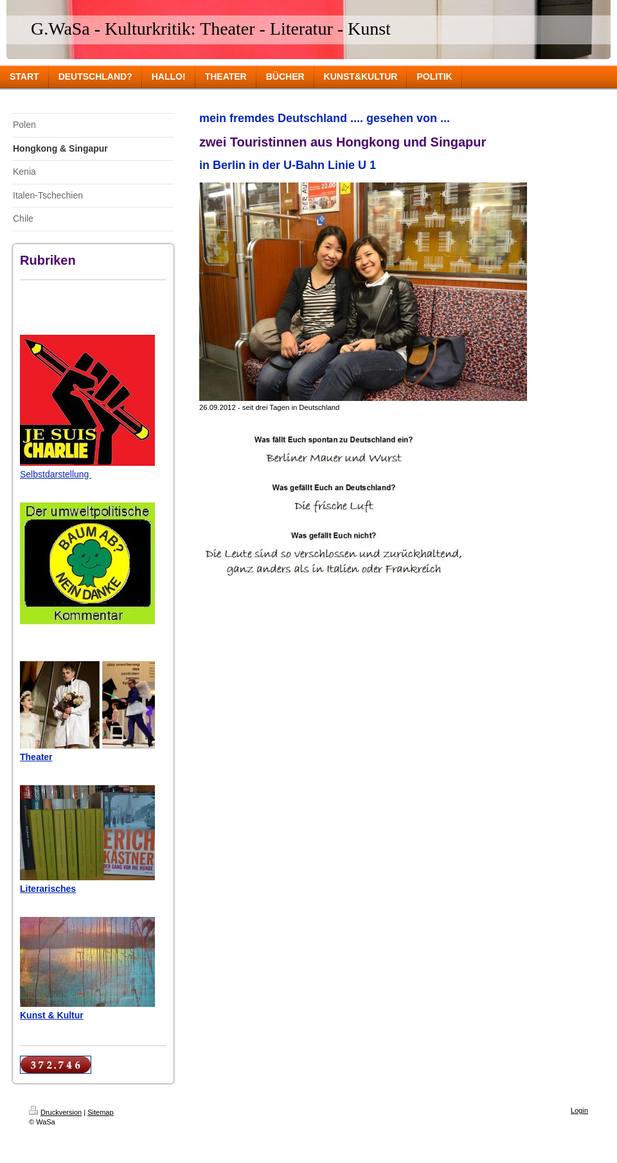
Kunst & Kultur (52, 1015)
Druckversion (55, 1112)
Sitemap (100, 1112)
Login (579, 1110)
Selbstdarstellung (55, 474)
